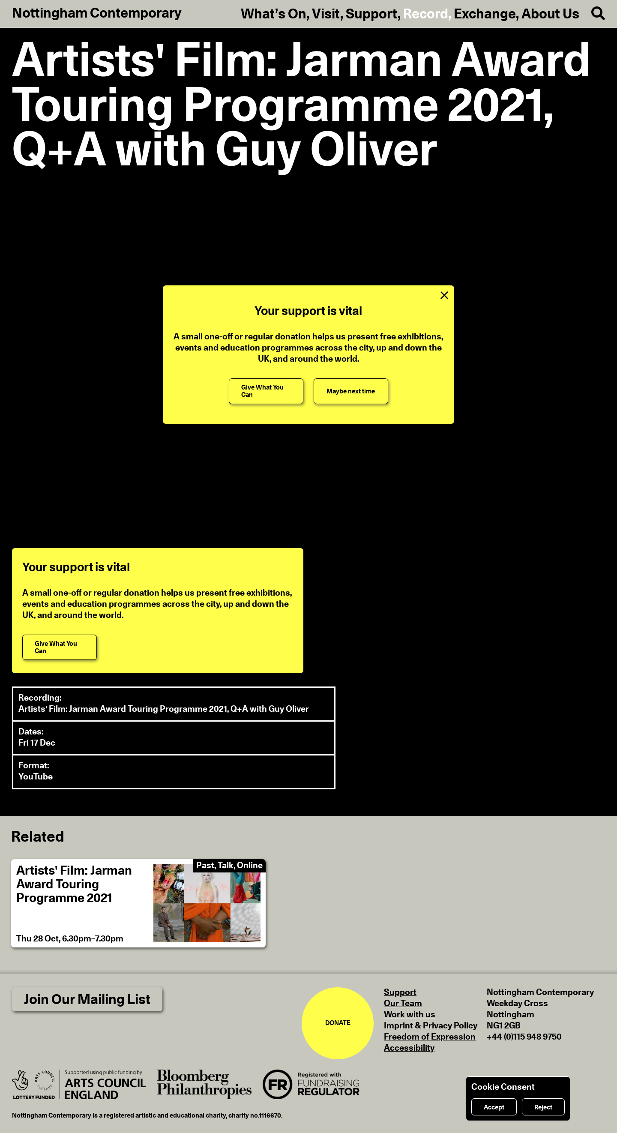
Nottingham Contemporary (97, 13)
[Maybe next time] (351, 391)
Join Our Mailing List (87, 1000)
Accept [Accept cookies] (494, 1107)
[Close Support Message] (444, 295)
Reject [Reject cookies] (543, 1107)
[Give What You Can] (266, 391)
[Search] (592, 13)
